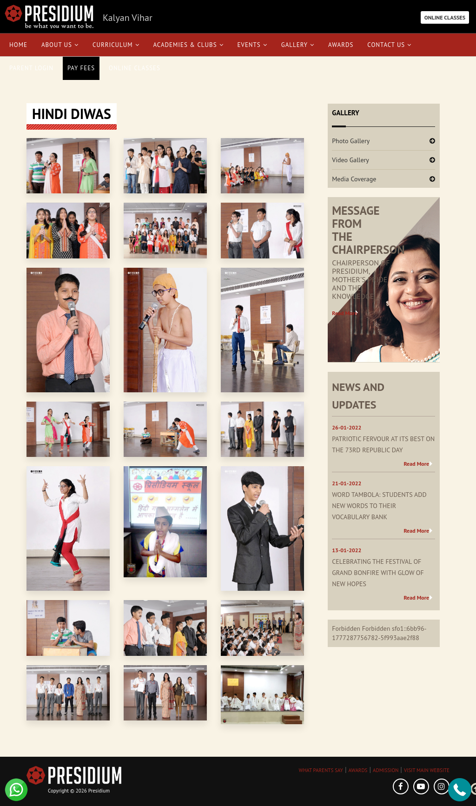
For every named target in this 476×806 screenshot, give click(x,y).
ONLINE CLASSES (444, 17)
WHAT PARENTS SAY (321, 770)
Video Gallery (350, 160)
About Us (60, 45)
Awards (340, 45)
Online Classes (134, 68)
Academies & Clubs (188, 45)
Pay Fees (81, 68)
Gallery (297, 45)
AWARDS (357, 770)
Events (252, 45)
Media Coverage (354, 179)
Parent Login (31, 68)
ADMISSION (385, 770)
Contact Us (389, 45)
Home (18, 45)
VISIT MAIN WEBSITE (427, 770)
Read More (344, 313)
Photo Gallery (351, 141)
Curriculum (116, 45)
